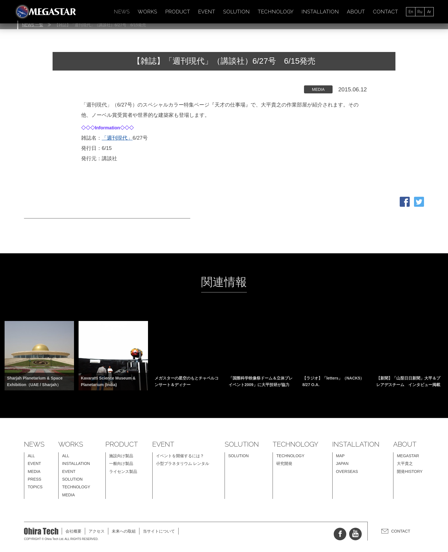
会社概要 (73, 531)
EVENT (206, 12)
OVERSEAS (347, 471)
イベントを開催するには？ (180, 455)
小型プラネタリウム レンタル (182, 463)
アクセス (97, 531)
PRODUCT (177, 12)
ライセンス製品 (123, 471)
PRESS (34, 479)
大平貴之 (405, 463)
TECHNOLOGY (275, 12)
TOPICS (35, 487)
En (411, 11)
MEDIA (34, 471)
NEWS (122, 12)
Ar (429, 11)
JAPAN (342, 463)
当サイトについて (159, 531)
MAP (340, 455)
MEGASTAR (408, 455)
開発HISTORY (410, 471)
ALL (31, 455)
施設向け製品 (121, 455)
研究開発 (284, 463)
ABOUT (356, 12)
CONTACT (385, 12)
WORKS (147, 12)
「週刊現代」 (117, 138)
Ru (419, 11)
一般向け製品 (121, 463)
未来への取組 (124, 531)
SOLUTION (236, 12)
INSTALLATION (320, 12)
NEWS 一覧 (32, 25)
